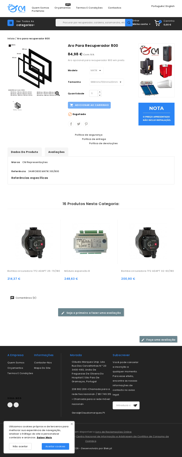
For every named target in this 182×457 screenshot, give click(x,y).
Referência (18, 171)
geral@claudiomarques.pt (88, 412)
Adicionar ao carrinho (89, 105)
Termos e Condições (89, 7)
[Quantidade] (93, 93)
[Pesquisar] (94, 22)
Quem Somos (40, 7)
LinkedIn (16, 404)
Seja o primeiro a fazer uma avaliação (91, 313)
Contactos (114, 7)
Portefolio (38, 11)
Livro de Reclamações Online (113, 432)
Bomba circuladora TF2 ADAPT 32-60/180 (147, 271)
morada (76, 355)
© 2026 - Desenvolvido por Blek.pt (91, 448)
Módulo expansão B (77, 271)
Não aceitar (20, 446)
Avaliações (56, 152)
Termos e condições (20, 373)
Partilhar (71, 124)
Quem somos (15, 362)
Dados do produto (24, 152)
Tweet (78, 124)
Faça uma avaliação (158, 340)
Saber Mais (44, 437)
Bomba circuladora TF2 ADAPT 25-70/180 (33, 271)
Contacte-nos (43, 362)
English (170, 6)
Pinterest (86, 124)
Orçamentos (63, 7)
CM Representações (35, 162)
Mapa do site (42, 368)
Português (157, 6)
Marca (15, 162)
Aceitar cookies (56, 446)
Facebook (9, 404)
